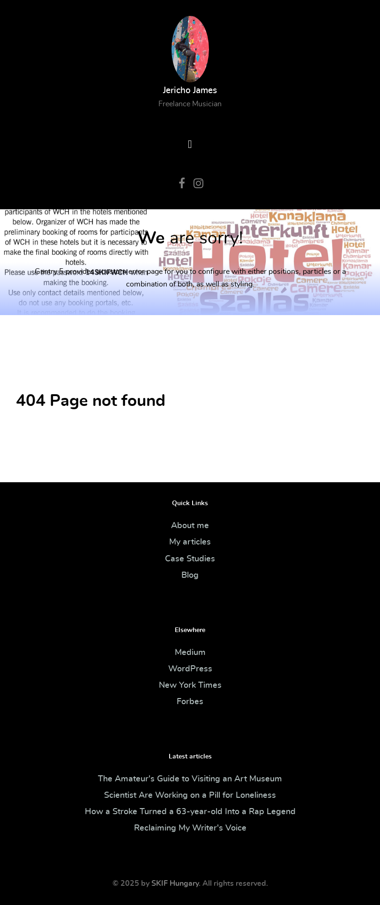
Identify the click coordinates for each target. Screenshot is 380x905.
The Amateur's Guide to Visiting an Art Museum (190, 779)
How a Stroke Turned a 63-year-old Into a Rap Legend (190, 812)
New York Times (190, 685)
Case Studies (190, 559)
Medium (190, 652)
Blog (190, 575)
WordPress (190, 669)
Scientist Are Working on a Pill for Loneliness (190, 795)
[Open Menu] (190, 144)
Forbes (190, 702)
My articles (190, 542)
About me (190, 526)
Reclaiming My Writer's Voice (190, 828)
